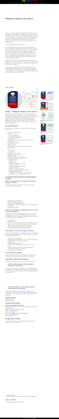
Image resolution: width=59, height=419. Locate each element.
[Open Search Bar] (49, 3)
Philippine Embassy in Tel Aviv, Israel (47, 129)
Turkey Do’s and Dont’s (10, 395)
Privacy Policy (34, 418)
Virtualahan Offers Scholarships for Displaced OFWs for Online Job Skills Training (21, 396)
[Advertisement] (29, 10)
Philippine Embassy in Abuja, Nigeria (47, 117)
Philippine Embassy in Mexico (47, 106)
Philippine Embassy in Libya (47, 96)
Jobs (46, 3)
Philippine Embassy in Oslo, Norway (47, 140)
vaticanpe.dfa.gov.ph (13, 314)
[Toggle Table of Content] (36, 89)
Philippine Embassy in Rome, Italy (17, 44)
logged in (13, 402)
